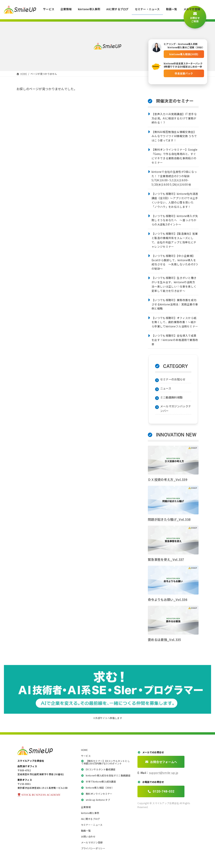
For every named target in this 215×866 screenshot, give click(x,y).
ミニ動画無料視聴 (171, 397)
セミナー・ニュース (92, 825)
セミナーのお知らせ (172, 379)
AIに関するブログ (90, 819)
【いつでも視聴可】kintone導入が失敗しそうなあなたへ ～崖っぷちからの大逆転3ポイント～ (175, 220)
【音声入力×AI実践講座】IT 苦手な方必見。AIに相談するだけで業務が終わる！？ (174, 118)
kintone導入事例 (90, 813)
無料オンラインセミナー (96, 793)
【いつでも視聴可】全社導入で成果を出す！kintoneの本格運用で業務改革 (175, 340)
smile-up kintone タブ (95, 800)
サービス (86, 756)
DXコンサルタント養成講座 (98, 769)
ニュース (165, 388)
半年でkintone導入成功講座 (98, 781)
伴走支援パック (184, 72)
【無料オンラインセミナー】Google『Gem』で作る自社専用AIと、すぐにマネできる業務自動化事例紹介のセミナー (174, 156)
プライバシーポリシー (93, 848)
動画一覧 (86, 830)
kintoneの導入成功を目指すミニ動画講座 (105, 775)
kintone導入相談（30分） (97, 787)
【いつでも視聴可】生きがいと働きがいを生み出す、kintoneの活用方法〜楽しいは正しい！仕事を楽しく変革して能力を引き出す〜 (174, 284)
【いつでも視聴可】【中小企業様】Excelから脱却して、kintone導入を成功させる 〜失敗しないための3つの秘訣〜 (175, 262)
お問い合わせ (88, 836)
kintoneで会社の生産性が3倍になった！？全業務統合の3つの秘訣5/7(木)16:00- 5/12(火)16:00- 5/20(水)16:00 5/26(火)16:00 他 (174, 178)
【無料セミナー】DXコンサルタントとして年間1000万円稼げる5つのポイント (105, 762)
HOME (84, 750)
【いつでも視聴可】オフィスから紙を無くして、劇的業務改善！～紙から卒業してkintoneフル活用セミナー (175, 322)
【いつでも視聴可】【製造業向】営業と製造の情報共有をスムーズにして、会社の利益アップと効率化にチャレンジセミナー (175, 240)
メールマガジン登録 (92, 842)
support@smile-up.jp (163, 773)
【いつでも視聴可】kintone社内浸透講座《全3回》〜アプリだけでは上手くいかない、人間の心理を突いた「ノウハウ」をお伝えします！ (175, 200)
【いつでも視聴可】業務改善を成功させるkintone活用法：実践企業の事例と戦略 (175, 304)
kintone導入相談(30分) (183, 53)
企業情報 (86, 807)
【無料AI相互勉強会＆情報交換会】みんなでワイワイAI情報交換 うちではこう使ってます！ (174, 136)
